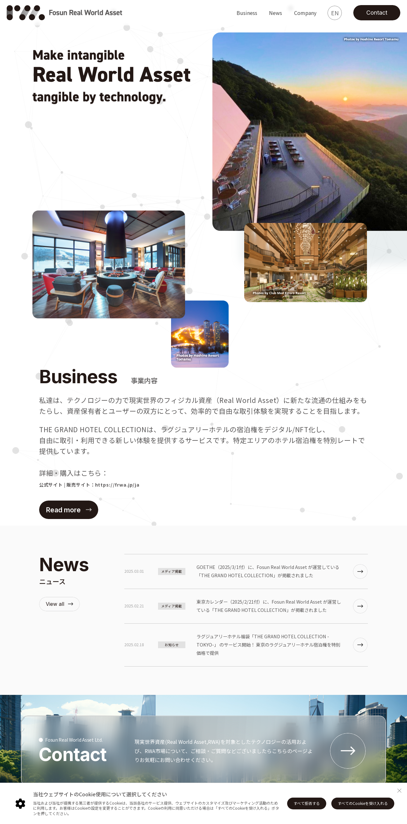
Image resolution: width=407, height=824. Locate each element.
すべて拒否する (306, 803)
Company (305, 13)
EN (335, 13)
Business (247, 13)
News (275, 13)
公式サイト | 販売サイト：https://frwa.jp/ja (89, 484)
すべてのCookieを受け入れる (363, 803)
